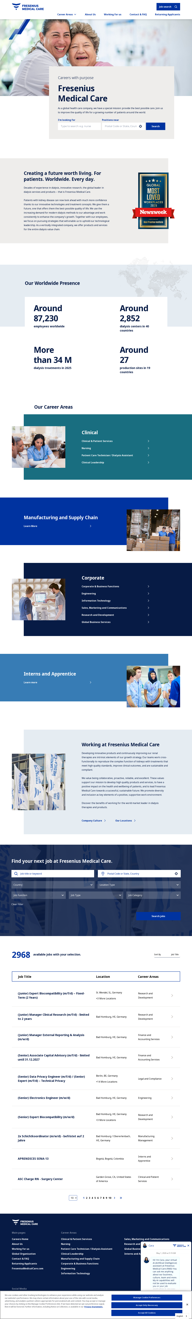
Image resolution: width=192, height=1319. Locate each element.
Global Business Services (116, 622)
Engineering (116, 593)
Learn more (58, 682)
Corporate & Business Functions (116, 586)
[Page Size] (73, 1198)
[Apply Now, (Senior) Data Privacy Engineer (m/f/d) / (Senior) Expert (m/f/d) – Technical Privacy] (172, 1080)
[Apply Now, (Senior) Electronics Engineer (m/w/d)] (172, 1099)
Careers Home (20, 1239)
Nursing (116, 448)
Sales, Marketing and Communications (116, 607)
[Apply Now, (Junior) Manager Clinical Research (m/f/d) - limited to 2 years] (172, 1018)
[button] (140, 126)
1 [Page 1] (83, 1198)
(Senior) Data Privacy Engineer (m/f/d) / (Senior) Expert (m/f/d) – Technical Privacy (51, 1079)
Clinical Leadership (116, 462)
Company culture (94, 820)
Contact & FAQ (138, 14)
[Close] (187, 1304)
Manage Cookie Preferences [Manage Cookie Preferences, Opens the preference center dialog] (146, 1297)
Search (156, 126)
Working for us (112, 14)
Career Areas (67, 14)
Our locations (125, 820)
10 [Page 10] (110, 1198)
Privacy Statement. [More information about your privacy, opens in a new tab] (93, 1306)
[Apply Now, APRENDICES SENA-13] (172, 1160)
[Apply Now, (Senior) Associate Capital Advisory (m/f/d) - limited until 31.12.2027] (172, 1058)
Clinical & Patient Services (116, 441)
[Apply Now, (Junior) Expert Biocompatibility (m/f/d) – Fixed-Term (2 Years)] (172, 996)
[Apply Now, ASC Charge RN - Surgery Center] (172, 1180)
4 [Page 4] (92, 1198)
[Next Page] (114, 1198)
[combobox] (121, 126)
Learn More (58, 526)
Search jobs (158, 916)
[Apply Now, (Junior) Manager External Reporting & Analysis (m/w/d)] (172, 1038)
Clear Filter (17, 904)
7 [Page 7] (100, 1198)
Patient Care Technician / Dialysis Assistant (116, 455)
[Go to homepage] (28, 6)
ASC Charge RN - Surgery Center (40, 1179)
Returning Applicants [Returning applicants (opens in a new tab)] (167, 14)
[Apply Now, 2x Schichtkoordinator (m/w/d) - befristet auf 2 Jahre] (172, 1139)
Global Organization (24, 1253)
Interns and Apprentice (138, 1253)
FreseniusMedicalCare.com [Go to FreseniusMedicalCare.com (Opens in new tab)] (27, 1268)
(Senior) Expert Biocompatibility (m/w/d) (46, 1117)
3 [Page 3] (89, 1198)
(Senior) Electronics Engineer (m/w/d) (44, 1098)
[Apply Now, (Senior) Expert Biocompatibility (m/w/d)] (172, 1118)
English (180, 1316)
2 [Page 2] (86, 1198)
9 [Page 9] (106, 1198)
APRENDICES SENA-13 (33, 1159)
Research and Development (116, 615)
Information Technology (116, 600)
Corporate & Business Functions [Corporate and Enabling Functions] (79, 1263)
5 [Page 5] (95, 1198)
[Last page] (120, 1198)
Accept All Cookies (146, 1312)
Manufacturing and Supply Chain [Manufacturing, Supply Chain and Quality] (80, 1258)
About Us (90, 14)
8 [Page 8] (103, 1198)
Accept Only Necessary (147, 1305)
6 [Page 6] (98, 1198)
